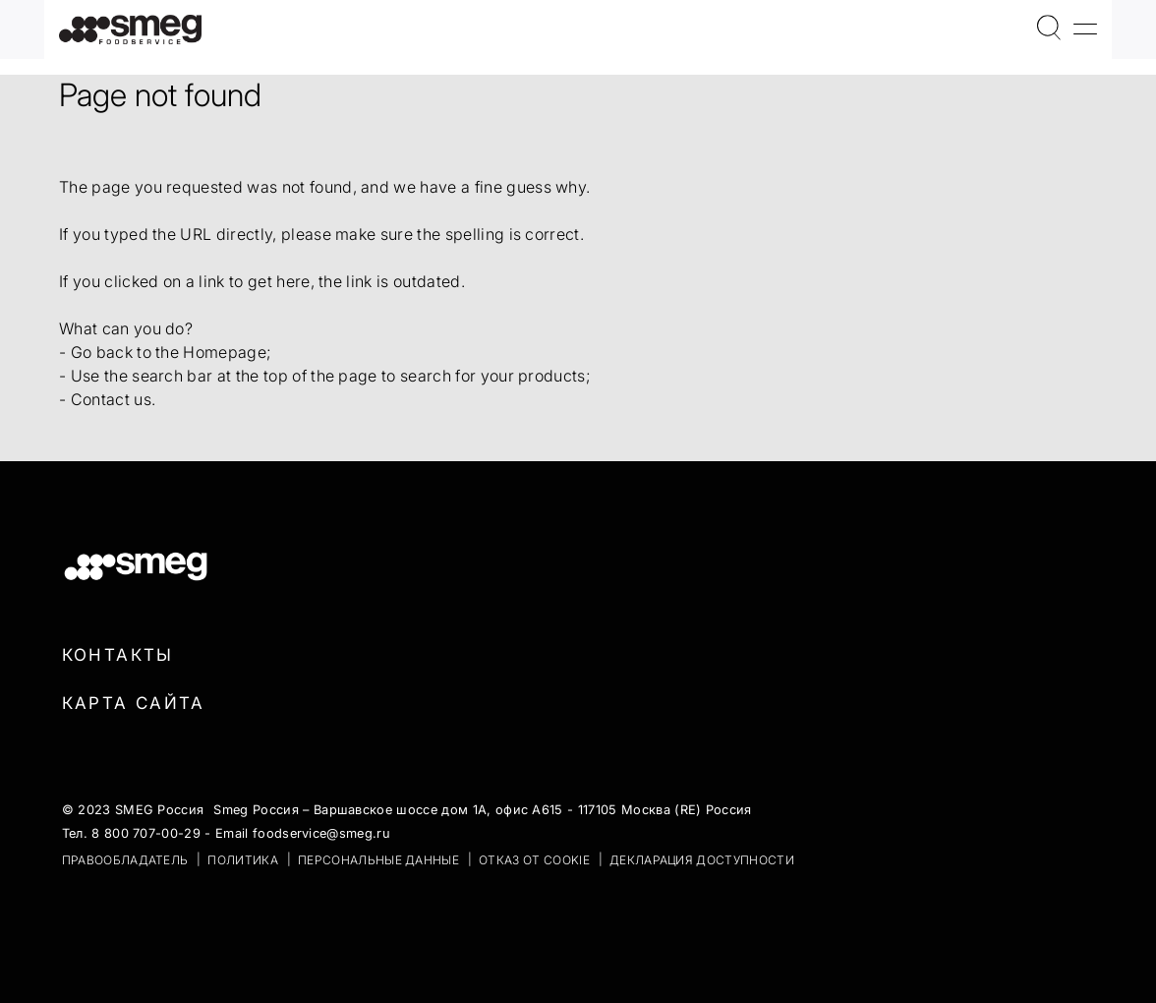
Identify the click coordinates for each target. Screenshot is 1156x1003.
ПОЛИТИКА (242, 860)
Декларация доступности (701, 860)
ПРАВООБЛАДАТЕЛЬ (125, 860)
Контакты (118, 655)
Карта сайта (133, 703)
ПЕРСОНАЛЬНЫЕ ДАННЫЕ (378, 860)
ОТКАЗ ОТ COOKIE (534, 860)
